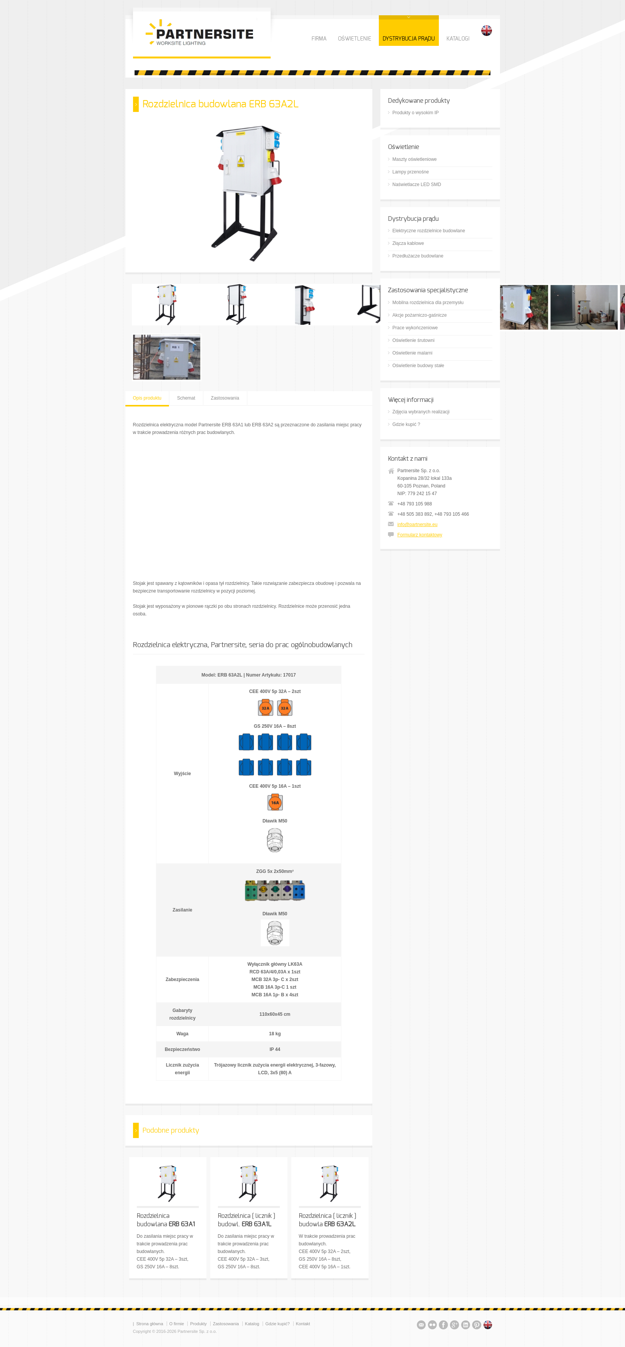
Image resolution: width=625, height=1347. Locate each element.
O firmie (176, 1323)
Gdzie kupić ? (406, 424)
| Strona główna (148, 1323)
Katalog (252, 1323)
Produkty (198, 1323)
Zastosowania (225, 398)
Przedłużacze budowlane (418, 256)
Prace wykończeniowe (415, 327)
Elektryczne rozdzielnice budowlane (429, 230)
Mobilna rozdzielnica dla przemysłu (428, 302)
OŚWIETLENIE (354, 39)
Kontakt (303, 1323)
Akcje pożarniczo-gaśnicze (420, 315)
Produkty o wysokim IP (416, 112)
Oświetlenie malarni (413, 353)
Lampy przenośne (411, 172)
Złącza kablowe (408, 243)
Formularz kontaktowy (420, 535)
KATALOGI (457, 39)
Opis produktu (147, 398)
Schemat (186, 398)
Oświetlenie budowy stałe (418, 365)
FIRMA (319, 39)
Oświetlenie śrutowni (414, 340)
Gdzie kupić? (277, 1323)
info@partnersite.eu (418, 524)
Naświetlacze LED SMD (417, 184)
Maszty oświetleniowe (415, 159)
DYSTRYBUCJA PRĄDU (409, 39)
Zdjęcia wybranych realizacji (421, 411)
